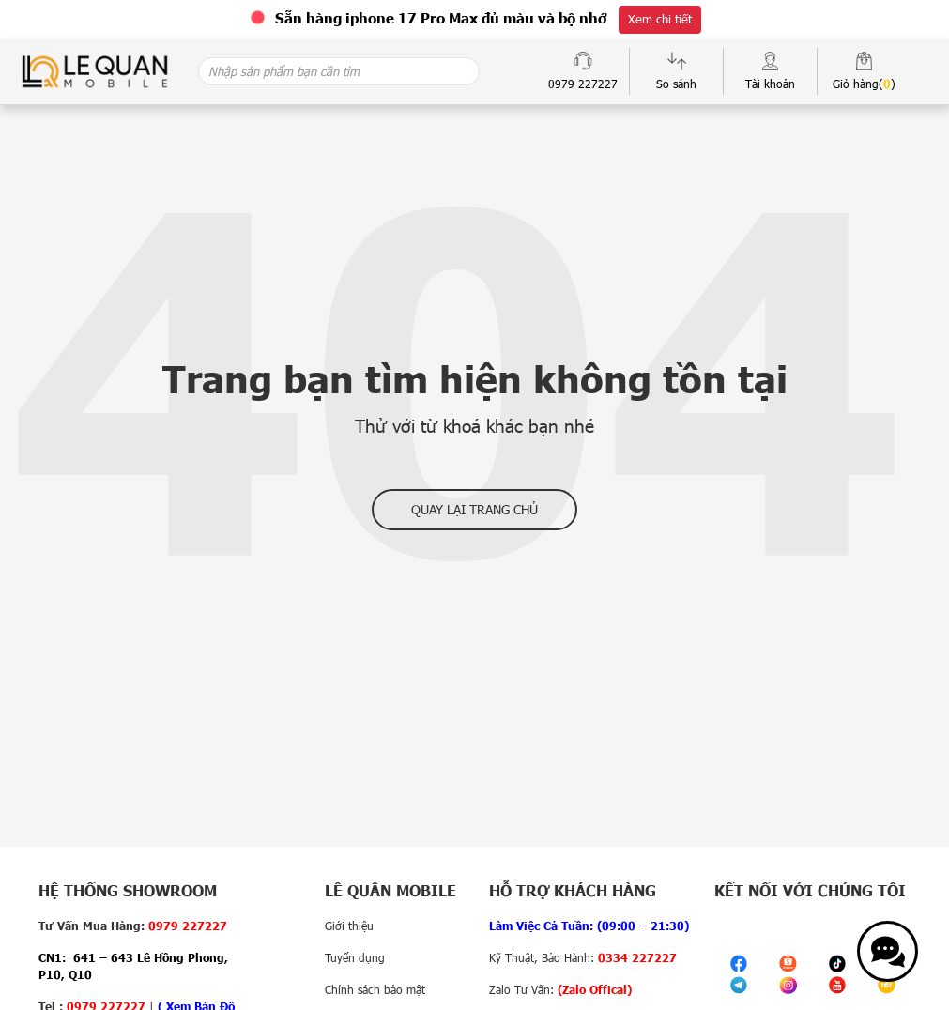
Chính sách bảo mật (375, 989)
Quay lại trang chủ (474, 509)
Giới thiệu (349, 925)
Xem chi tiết (660, 18)
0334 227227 (637, 957)
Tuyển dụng (355, 957)
